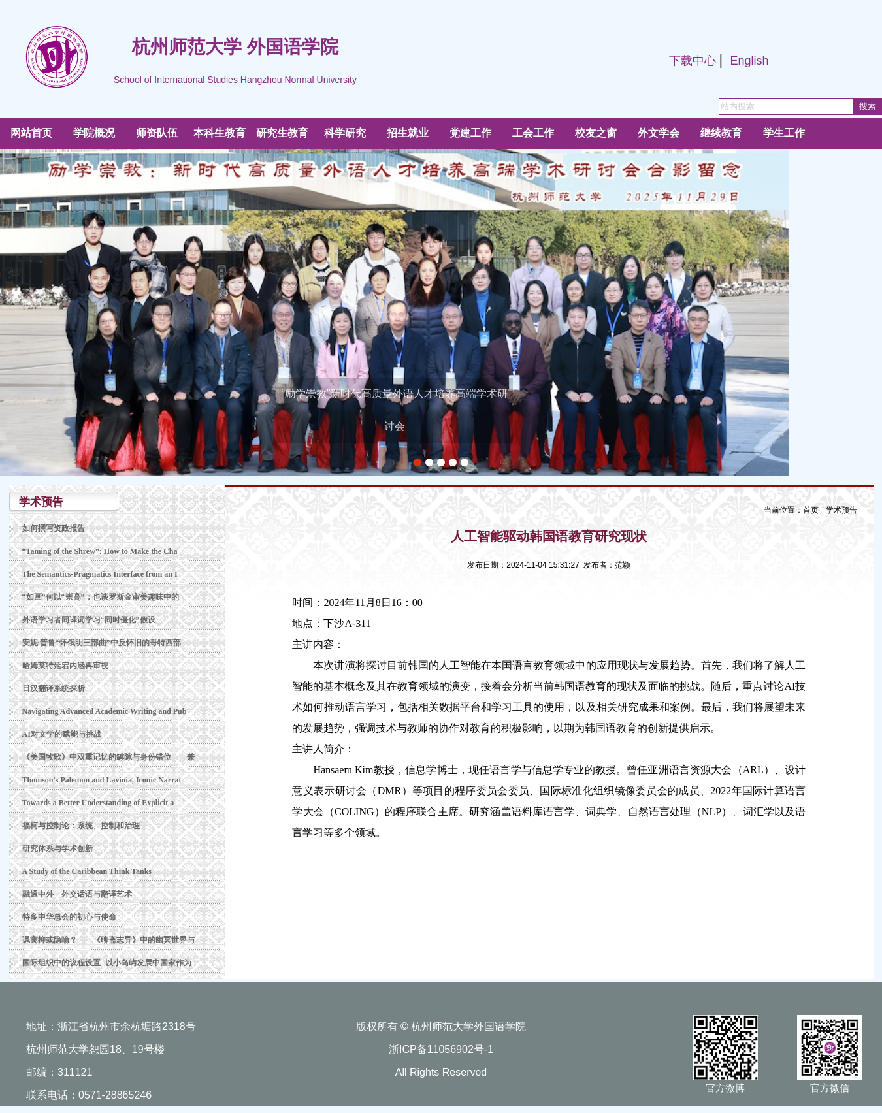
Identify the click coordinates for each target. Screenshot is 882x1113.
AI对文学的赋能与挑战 (61, 734)
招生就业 (408, 132)
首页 (811, 510)
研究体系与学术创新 (57, 848)
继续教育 (721, 132)
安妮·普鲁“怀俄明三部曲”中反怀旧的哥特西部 (101, 642)
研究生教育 (282, 132)
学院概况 (94, 132)
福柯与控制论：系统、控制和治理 (81, 825)
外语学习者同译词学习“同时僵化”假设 (88, 619)
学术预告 (841, 510)
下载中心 (692, 60)
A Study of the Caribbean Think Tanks (87, 871)
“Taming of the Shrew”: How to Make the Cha (100, 551)
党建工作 (470, 132)
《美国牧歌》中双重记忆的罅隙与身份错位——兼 (108, 757)
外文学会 (658, 132)
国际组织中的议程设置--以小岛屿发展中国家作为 (107, 962)
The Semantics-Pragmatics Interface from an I (100, 574)
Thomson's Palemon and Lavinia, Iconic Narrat (102, 779)
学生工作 (784, 132)
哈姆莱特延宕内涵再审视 (65, 665)
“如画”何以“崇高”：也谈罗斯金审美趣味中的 (100, 597)
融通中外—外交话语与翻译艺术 (77, 894)
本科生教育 (219, 132)
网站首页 (31, 132)
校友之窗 (596, 132)
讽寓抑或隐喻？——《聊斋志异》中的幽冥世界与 (108, 939)
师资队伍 (157, 132)
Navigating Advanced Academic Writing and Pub (104, 711)
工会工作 (533, 132)
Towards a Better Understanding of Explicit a (98, 802)
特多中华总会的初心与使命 (69, 917)
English (749, 60)
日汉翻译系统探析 (53, 688)
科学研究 (345, 132)
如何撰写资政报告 (53, 528)
